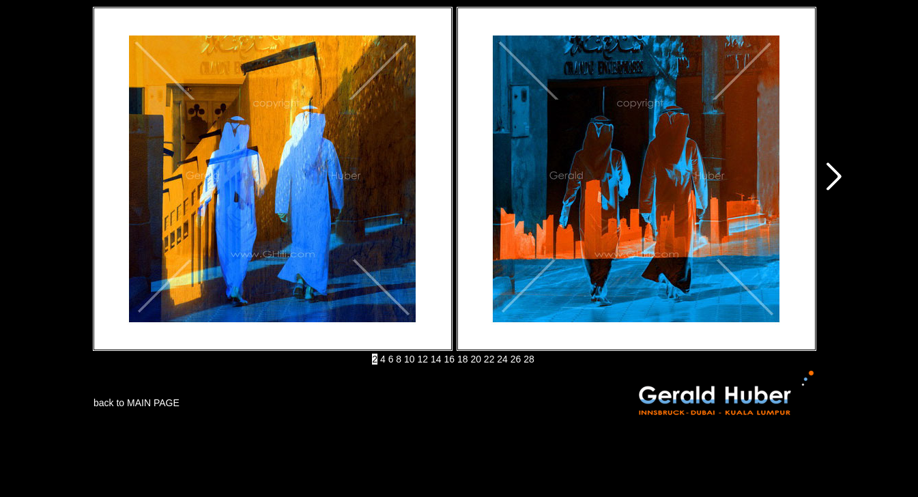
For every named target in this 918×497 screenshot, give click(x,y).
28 (528, 359)
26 (516, 359)
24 (502, 359)
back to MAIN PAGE (137, 402)
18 (462, 359)
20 (475, 359)
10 (409, 359)
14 (436, 359)
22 (489, 359)
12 (423, 359)
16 (449, 359)
